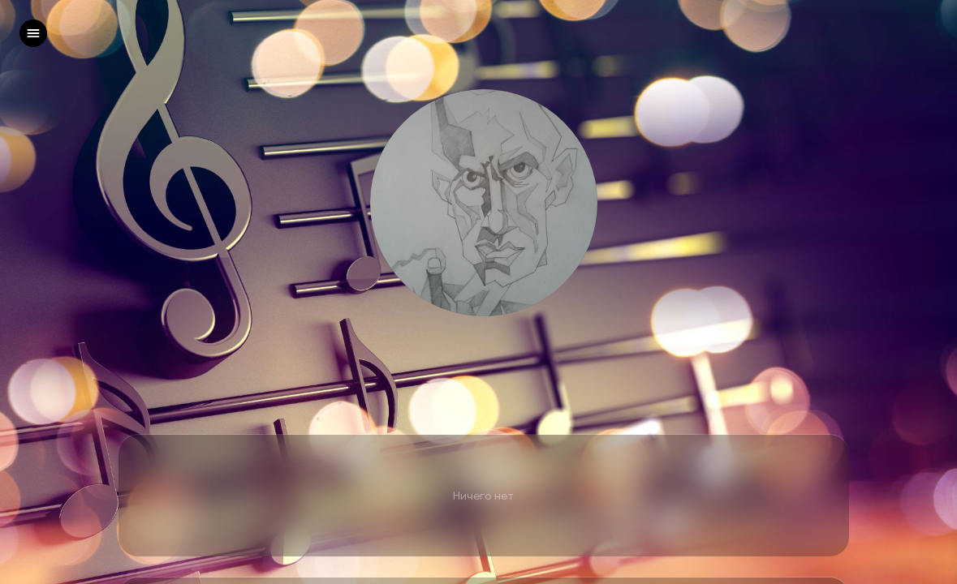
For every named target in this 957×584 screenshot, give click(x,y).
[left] (33, 33)
